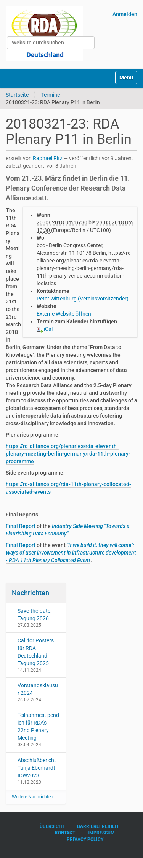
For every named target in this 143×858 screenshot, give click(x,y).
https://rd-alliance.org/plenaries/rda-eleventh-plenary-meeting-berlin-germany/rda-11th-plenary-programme (68, 453)
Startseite (17, 95)
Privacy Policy (85, 839)
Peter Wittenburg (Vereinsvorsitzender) (83, 299)
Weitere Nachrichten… (34, 796)
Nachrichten (30, 593)
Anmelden (124, 14)
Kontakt (65, 833)
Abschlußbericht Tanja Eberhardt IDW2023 (37, 768)
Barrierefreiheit (98, 826)
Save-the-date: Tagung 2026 (34, 614)
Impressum (101, 833)
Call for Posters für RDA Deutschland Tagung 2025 (36, 651)
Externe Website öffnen (64, 314)
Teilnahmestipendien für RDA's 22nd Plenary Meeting (38, 726)
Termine (50, 95)
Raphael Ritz (48, 158)
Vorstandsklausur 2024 (38, 689)
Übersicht (52, 826)
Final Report (20, 526)
